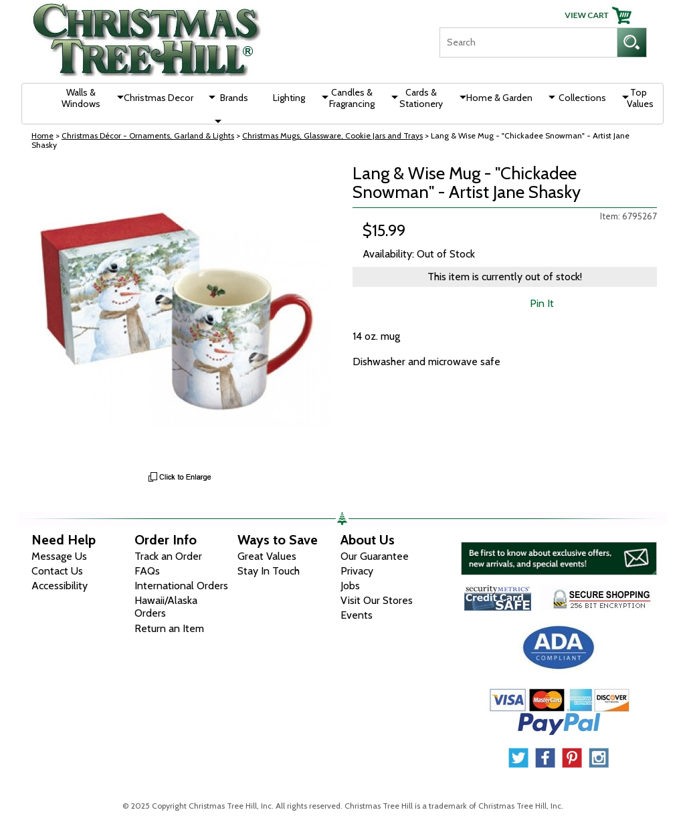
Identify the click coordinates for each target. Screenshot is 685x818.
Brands (234, 98)
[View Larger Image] (180, 314)
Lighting (289, 98)
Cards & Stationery (421, 98)
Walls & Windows (81, 98)
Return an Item (169, 628)
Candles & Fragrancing (352, 98)
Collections (582, 98)
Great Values (266, 556)
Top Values (640, 98)
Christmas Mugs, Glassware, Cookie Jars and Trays (332, 135)
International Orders (181, 585)
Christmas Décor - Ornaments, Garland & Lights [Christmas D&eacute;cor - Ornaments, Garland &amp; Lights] (148, 135)
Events (356, 615)
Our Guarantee (374, 556)
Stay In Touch (268, 571)
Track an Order (168, 556)
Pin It (542, 303)
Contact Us (57, 571)
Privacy (356, 571)
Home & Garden (499, 98)
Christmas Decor (158, 98)
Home (42, 135)
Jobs (350, 585)
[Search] (528, 42)
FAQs (147, 571)
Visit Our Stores (376, 600)
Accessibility (59, 585)
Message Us (59, 556)
